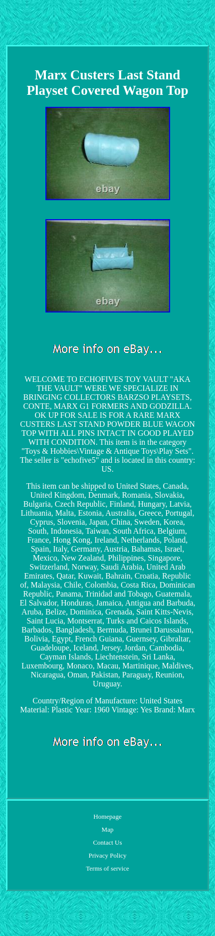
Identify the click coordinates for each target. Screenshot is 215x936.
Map (108, 829)
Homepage (107, 816)
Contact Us (107, 842)
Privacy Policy (107, 855)
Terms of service (107, 868)
